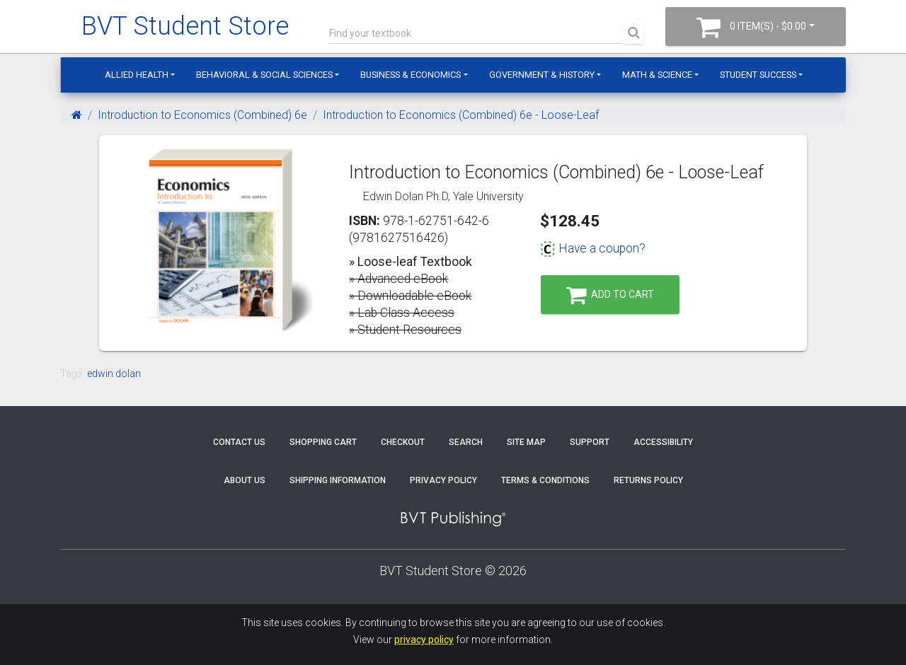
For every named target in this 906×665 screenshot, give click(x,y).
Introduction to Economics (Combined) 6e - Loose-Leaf (461, 115)
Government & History (542, 74)
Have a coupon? (593, 248)
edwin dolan (114, 373)
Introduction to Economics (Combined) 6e (202, 115)
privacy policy (424, 639)
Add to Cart (610, 295)
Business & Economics (410, 74)
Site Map (526, 442)
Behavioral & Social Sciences (264, 74)
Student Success (758, 74)
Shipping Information (337, 480)
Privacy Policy (443, 480)
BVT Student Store (185, 26)
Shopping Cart (323, 442)
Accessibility (663, 442)
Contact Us (239, 442)
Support (589, 442)
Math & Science (657, 74)
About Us (244, 480)
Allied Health (136, 74)
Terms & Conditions (545, 480)
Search (466, 442)
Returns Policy (648, 480)
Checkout (403, 442)
